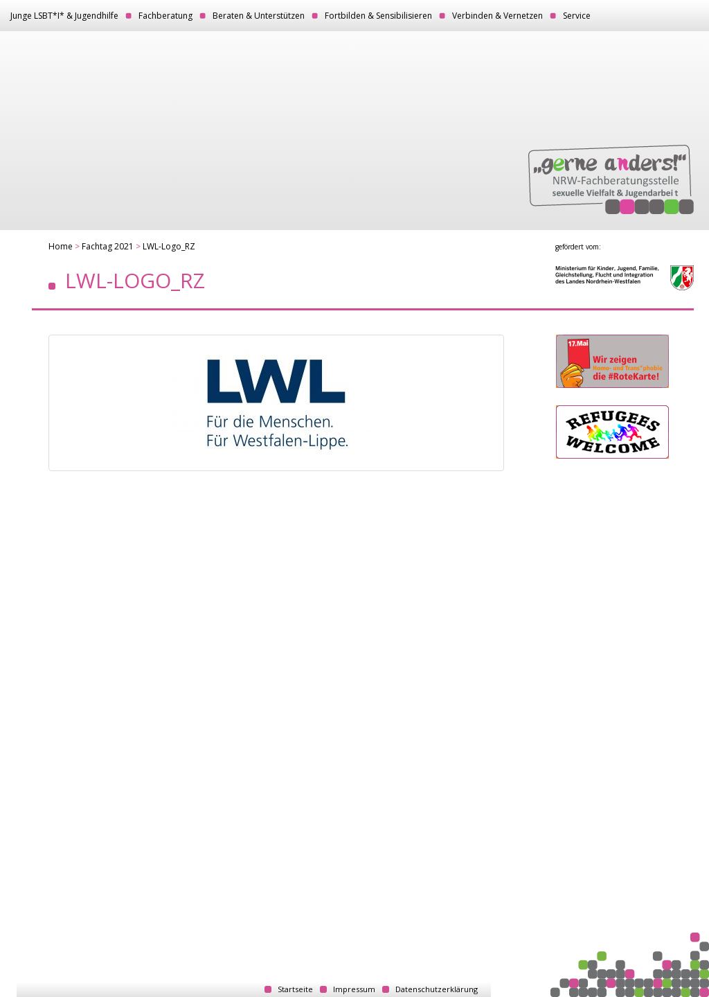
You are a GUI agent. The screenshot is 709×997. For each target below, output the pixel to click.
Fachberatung (165, 15)
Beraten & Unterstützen (259, 15)
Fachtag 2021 (108, 246)
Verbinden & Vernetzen (497, 15)
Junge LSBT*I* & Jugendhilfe (64, 15)
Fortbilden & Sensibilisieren (378, 15)
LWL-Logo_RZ (169, 246)
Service (577, 15)
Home (60, 246)
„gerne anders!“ (611, 179)
